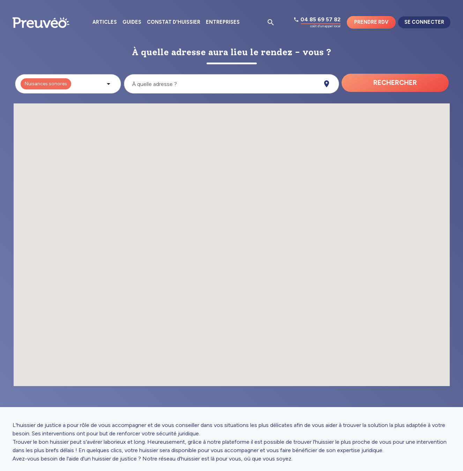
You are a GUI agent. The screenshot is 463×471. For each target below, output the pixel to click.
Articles (104, 22)
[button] (68, 84)
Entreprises (223, 22)
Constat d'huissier (173, 22)
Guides (131, 22)
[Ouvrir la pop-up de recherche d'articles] (270, 22)
